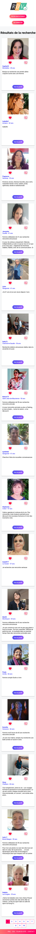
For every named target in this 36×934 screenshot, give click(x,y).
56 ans (18, 343)
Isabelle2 (5, 121)
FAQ (9, 931)
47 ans (10, 509)
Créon (4, 509)
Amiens (5, 123)
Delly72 (4, 342)
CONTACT (31, 931)
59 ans (15, 839)
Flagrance (5, 176)
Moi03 (4, 617)
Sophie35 (5, 66)
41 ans (10, 233)
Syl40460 (5, 452)
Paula (4, 672)
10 (24, 925)
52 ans (11, 178)
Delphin (5, 892)
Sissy (4, 782)
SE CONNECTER (18, 22)
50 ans (23, 398)
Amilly (4, 674)
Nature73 (5, 397)
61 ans (12, 288)
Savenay (5, 178)
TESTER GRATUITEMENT (18, 16)
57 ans (12, 564)
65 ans (13, 619)
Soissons (5, 729)
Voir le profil (18, 87)
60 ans (12, 784)
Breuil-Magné (6, 839)
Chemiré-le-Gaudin (8, 343)
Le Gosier (5, 564)
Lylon (4, 286)
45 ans (12, 68)
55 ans (13, 894)
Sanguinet (5, 288)
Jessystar (5, 231)
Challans (5, 784)
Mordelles (5, 68)
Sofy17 (4, 837)
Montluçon (6, 619)
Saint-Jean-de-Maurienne (10, 398)
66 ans (10, 674)
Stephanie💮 (6, 507)
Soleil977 (5, 562)
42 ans (11, 123)
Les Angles (6, 894)
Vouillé (4, 233)
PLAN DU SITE (21, 931)
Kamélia (5, 727)
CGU (13, 931)
